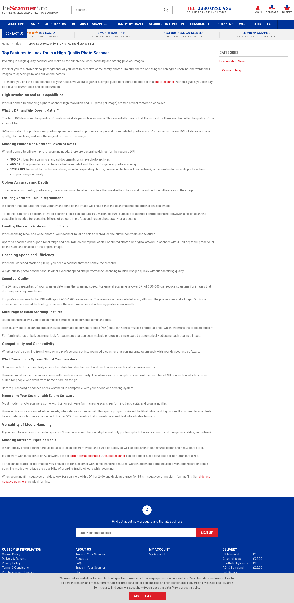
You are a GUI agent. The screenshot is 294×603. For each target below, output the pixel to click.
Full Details (230, 572)
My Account (157, 554)
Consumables (201, 24)
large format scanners (85, 456)
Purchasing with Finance (18, 572)
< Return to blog (230, 70)
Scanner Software (232, 24)
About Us (82, 559)
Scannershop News (232, 61)
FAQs (270, 24)
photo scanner (164, 82)
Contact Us (14, 33)
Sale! (35, 24)
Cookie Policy (11, 554)
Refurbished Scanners (89, 24)
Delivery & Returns (14, 559)
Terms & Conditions (15, 568)
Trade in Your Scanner (90, 554)
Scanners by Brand (128, 24)
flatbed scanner (115, 456)
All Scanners (55, 24)
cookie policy (192, 587)
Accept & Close (147, 596)
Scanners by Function (166, 24)
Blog (257, 24)
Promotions (15, 24)
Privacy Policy (11, 563)
